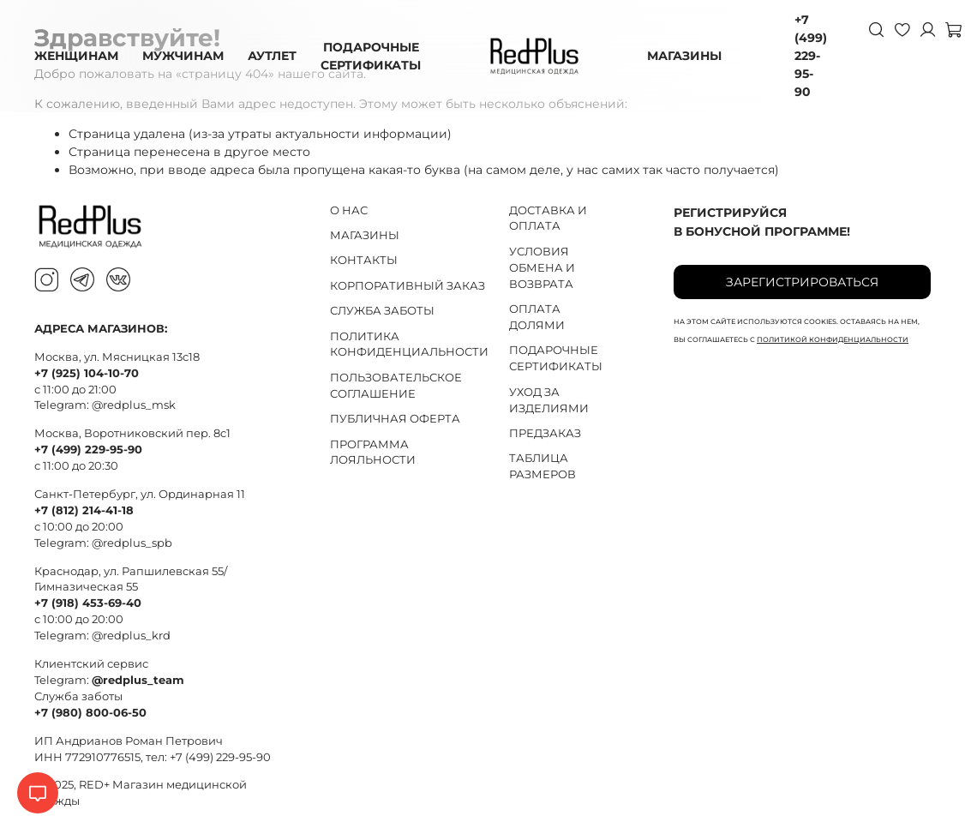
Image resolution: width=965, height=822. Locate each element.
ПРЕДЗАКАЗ (545, 433)
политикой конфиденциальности (832, 339)
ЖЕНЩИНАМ (76, 55)
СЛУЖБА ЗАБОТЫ (382, 310)
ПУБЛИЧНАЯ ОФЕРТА (395, 418)
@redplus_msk (134, 405)
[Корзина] (953, 29)
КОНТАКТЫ (364, 260)
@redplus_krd (131, 635)
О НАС (349, 210)
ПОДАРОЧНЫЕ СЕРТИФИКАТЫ (371, 56)
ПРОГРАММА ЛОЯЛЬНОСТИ (373, 452)
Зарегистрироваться (802, 282)
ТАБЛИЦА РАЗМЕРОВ (542, 466)
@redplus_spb (132, 543)
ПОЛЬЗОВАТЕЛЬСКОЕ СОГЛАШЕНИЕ (396, 385)
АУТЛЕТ (272, 55)
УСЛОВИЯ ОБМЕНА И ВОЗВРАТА (542, 268)
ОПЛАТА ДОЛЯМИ (537, 317)
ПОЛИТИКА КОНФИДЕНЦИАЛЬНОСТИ (409, 344)
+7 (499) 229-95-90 (810, 55)
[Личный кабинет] (927, 29)
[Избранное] (902, 29)
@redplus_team (138, 680)
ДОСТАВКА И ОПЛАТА (548, 218)
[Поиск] (876, 29)
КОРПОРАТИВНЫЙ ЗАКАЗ (407, 285)
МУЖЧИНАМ (183, 55)
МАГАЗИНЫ (684, 55)
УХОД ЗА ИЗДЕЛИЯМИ (549, 400)
